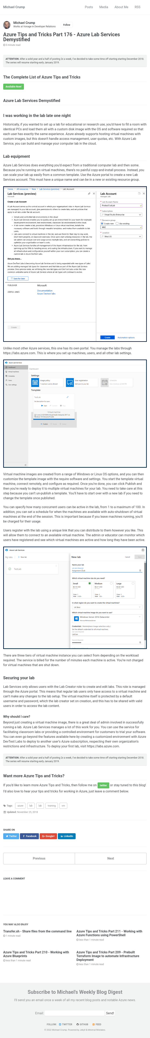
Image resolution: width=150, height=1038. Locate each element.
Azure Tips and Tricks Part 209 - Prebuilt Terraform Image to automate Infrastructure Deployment (107, 956)
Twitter (65, 1024)
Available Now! (14, 86)
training (52, 805)
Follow (66, 25)
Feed (96, 1024)
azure (20, 805)
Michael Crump (14, 7)
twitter (103, 785)
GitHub (82, 1024)
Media (103, 7)
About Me (121, 7)
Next (110, 858)
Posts (89, 7)
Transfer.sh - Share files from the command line (37, 931)
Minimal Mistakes (96, 1030)
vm (63, 805)
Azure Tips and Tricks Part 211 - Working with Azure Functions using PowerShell (109, 933)
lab (31, 805)
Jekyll (82, 1030)
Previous (39, 858)
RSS (137, 7)
